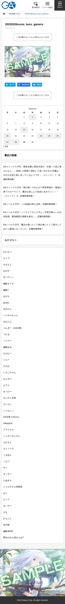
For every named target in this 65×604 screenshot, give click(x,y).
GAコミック (9, 571)
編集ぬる (7, 347)
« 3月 (5, 146)
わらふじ (7, 518)
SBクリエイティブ (11, 577)
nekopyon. (8, 423)
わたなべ (7, 252)
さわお (6, 366)
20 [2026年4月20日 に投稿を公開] (7, 136)
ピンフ (6, 499)
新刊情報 (8, 555)
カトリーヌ (8, 448)
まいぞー (7, 506)
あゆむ (6, 302)
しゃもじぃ (8, 410)
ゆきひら (7, 309)
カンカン (7, 404)
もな (5, 512)
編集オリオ (8, 283)
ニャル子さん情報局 (12, 486)
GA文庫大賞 (9, 565)
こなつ (6, 461)
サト (5, 467)
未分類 (6, 525)
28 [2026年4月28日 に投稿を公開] (16, 142)
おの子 (6, 271)
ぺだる (6, 334)
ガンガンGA (40, 571)
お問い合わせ (39, 593)
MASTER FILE (40, 585)
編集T (6, 290)
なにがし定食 (9, 398)
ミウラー (7, 340)
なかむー (7, 353)
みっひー (7, 391)
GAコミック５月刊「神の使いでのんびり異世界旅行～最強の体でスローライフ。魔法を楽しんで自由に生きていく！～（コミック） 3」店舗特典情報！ (32, 191)
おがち (6, 296)
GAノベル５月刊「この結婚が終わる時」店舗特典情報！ (30, 204)
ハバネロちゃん (10, 315)
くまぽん (7, 455)
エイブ (6, 258)
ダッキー (7, 474)
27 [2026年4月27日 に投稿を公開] (7, 142)
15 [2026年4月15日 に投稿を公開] (24, 130)
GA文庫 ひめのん (11, 417)
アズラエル (8, 429)
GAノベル (39, 565)
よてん (6, 385)
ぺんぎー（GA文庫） (13, 328)
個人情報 (7, 593)
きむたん (7, 321)
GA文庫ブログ (41, 560)
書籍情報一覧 (41, 555)
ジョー (6, 360)
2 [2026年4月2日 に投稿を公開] (32, 117)
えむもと (7, 442)
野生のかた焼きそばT (13, 537)
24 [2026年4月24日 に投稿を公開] (41, 136)
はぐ (5, 493)
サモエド (7, 264)
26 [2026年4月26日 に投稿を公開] (57, 136)
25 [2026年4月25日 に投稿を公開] (49, 136)
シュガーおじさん (11, 436)
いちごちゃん (9, 372)
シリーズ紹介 (10, 560)
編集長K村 (8, 531)
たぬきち (7, 480)
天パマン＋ (8, 277)
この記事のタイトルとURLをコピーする (32, 37)
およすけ (7, 379)
